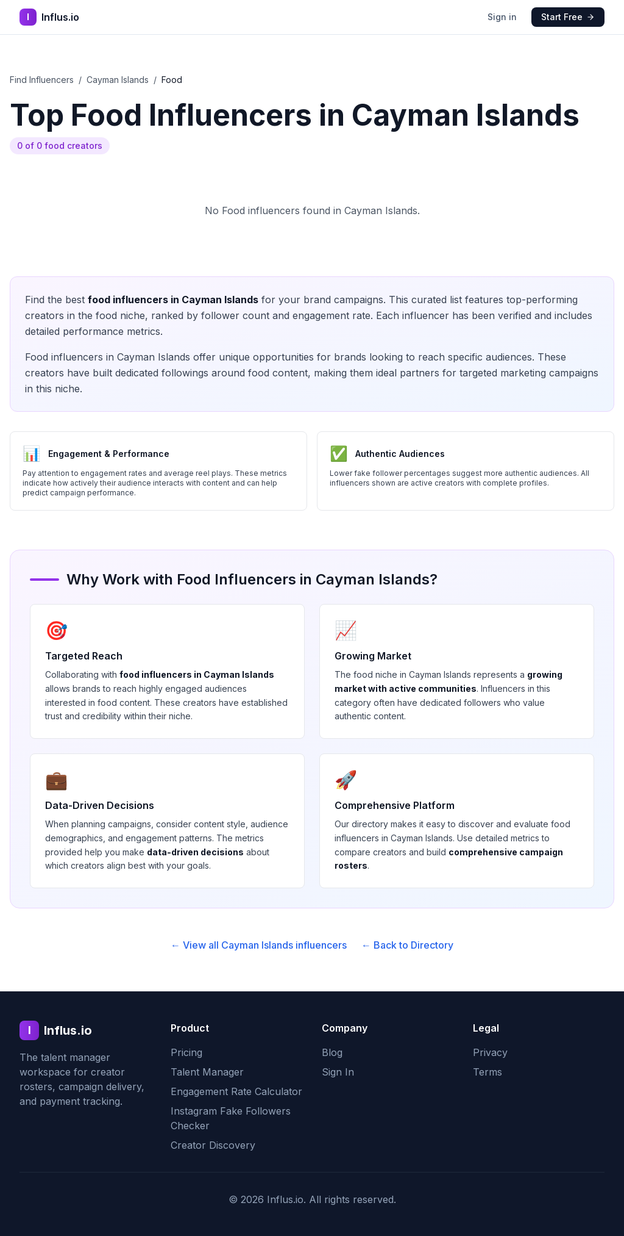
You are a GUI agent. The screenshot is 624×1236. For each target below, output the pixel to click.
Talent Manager (207, 1072)
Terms (487, 1072)
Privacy (490, 1052)
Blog (332, 1052)
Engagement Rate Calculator (236, 1091)
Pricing (186, 1052)
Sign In (338, 1072)
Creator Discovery (213, 1145)
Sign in (502, 17)
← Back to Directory (407, 945)
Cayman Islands (118, 79)
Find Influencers (42, 79)
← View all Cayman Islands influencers (259, 945)
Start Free (568, 17)
